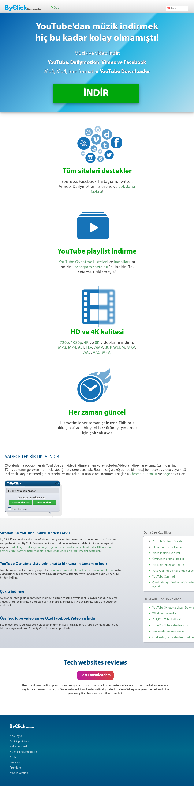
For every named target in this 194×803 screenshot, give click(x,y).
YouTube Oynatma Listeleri (83, 262)
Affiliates (15, 757)
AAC (96, 353)
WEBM (119, 348)
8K (97, 343)
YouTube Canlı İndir (164, 576)
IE (156, 474)
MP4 (72, 348)
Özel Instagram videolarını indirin (173, 637)
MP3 (62, 348)
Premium (15, 767)
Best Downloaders (95, 675)
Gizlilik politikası (19, 741)
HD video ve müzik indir (167, 547)
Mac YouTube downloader (168, 631)
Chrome (135, 474)
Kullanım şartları (20, 746)
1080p (76, 343)
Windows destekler (164, 613)
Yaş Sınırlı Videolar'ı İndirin (168, 565)
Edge (166, 474)
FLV (89, 348)
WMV (98, 348)
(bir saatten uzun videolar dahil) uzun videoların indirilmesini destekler (56, 551)
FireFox (148, 474)
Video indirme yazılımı (166, 553)
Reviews (15, 762)
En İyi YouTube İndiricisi (166, 619)
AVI (81, 348)
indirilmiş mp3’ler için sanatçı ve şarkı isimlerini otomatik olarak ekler (53, 547)
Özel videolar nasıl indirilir (168, 559)
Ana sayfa (16, 736)
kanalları (122, 262)
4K (86, 343)
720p (64, 343)
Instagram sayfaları (90, 267)
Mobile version (19, 773)
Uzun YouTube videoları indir (170, 625)
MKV (131, 348)
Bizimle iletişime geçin (23, 752)
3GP (108, 348)
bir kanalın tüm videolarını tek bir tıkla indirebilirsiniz (81, 570)
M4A (106, 353)
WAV (87, 353)
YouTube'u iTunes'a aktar (168, 541)
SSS (57, 8)
